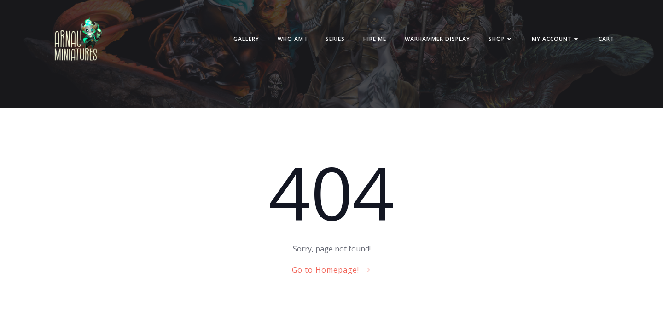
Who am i (292, 39)
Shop (501, 39)
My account (556, 39)
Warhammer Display (437, 39)
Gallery (246, 39)
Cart (606, 39)
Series (335, 39)
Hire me (374, 39)
